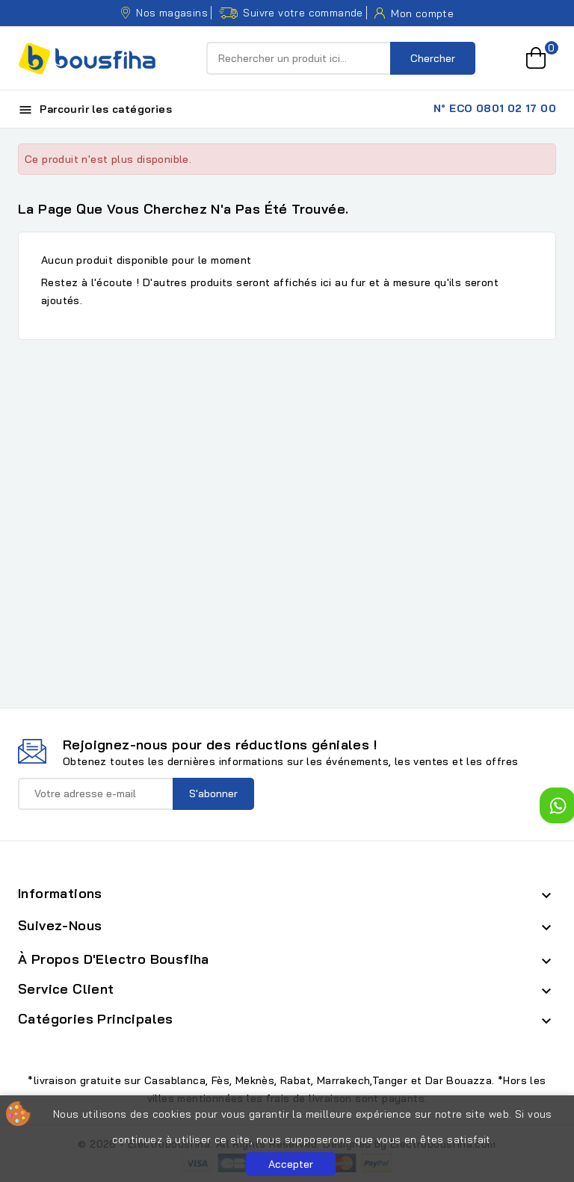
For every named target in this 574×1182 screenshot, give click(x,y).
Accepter (290, 1164)
